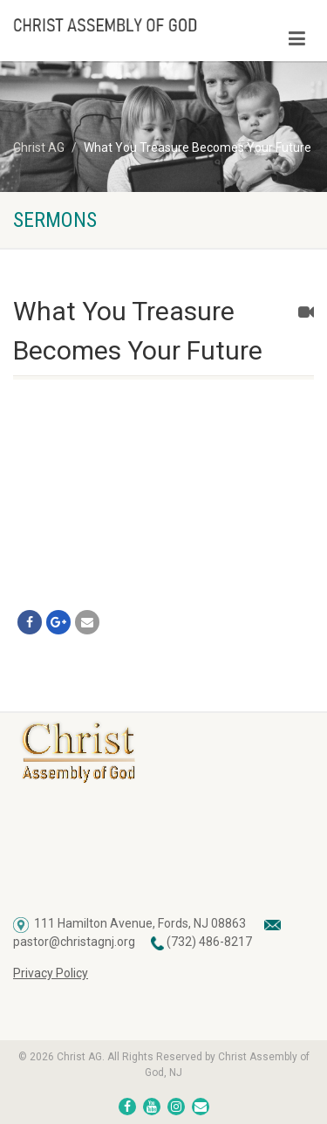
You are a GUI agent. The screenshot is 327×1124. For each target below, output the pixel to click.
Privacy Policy (50, 973)
